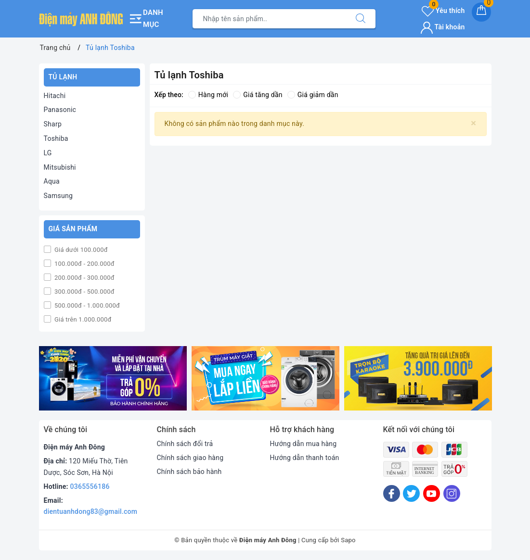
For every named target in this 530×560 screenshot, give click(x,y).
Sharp (53, 124)
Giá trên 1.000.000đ (82, 319)
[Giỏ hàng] (481, 12)
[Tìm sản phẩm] (269, 18)
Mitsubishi (60, 167)
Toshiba (56, 138)
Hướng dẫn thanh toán (304, 457)
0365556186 (90, 486)
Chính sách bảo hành (189, 471)
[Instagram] (451, 493)
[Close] (473, 123)
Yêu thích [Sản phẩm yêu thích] (443, 10)
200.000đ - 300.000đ (84, 277)
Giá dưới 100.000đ (80, 249)
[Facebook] (391, 493)
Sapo (348, 540)
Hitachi (55, 96)
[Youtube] (431, 493)
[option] (113, 378)
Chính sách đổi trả (185, 444)
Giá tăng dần (258, 95)
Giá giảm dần (312, 95)
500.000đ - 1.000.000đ (86, 305)
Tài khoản (443, 27)
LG (48, 153)
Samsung (58, 195)
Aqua (52, 181)
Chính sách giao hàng (190, 457)
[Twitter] (411, 493)
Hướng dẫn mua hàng (303, 444)
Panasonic (60, 109)
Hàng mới (208, 95)
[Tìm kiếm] (360, 18)
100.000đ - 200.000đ (84, 263)
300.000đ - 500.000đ (84, 291)
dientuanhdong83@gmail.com (91, 511)
